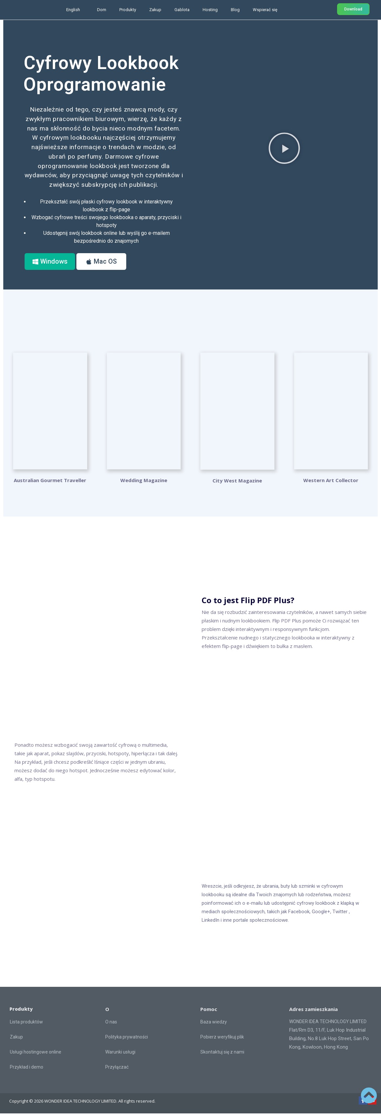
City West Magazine (237, 484)
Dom (101, 9)
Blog (235, 9)
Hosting (210, 9)
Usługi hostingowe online (35, 1055)
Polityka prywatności (126, 1040)
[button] (284, 149)
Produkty (127, 9)
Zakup (155, 9)
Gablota (182, 9)
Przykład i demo (26, 1070)
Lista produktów (26, 1025)
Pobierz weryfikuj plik (222, 1040)
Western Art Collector (330, 483)
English (73, 9)
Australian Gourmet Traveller (50, 483)
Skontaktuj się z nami (222, 1055)
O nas (111, 1025)
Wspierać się (265, 9)
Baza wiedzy (213, 1025)
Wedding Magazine (143, 483)
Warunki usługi (120, 1055)
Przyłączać (117, 1070)
